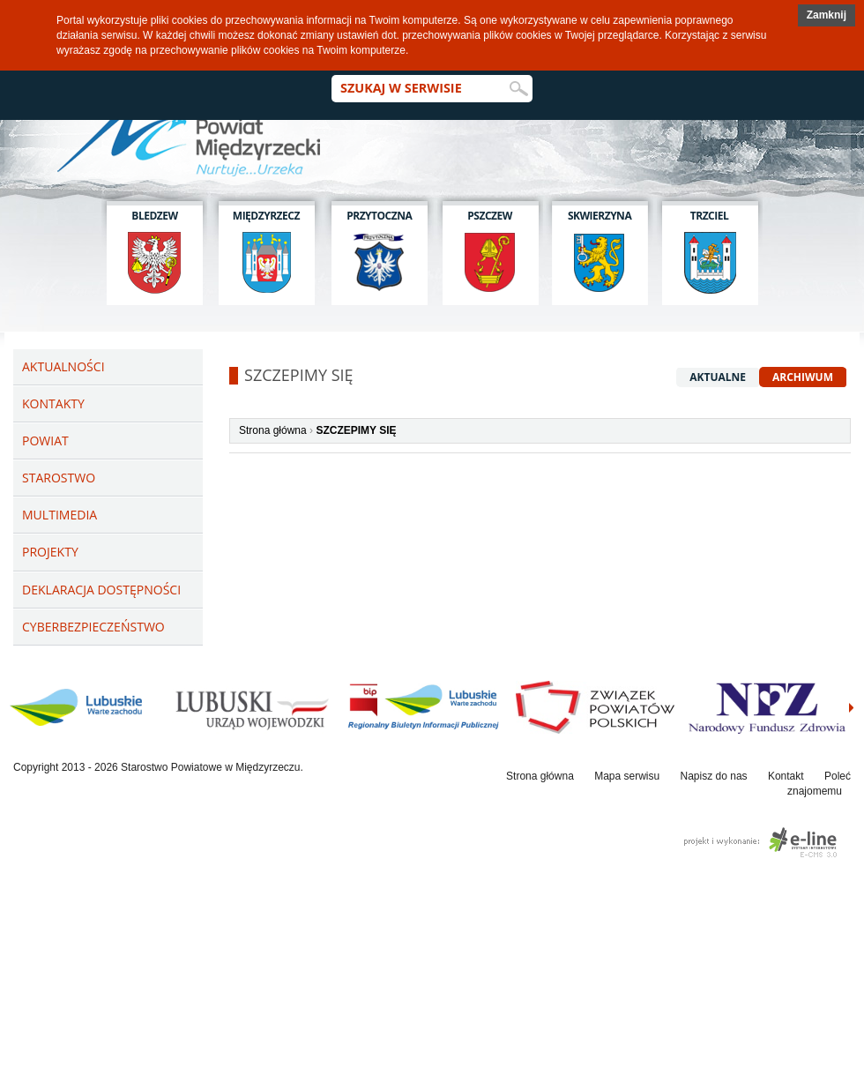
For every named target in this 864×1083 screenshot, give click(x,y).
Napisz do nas (714, 776)
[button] (826, 15)
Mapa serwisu (626, 776)
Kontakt (786, 776)
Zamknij (826, 15)
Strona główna (273, 430)
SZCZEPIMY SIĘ (356, 430)
